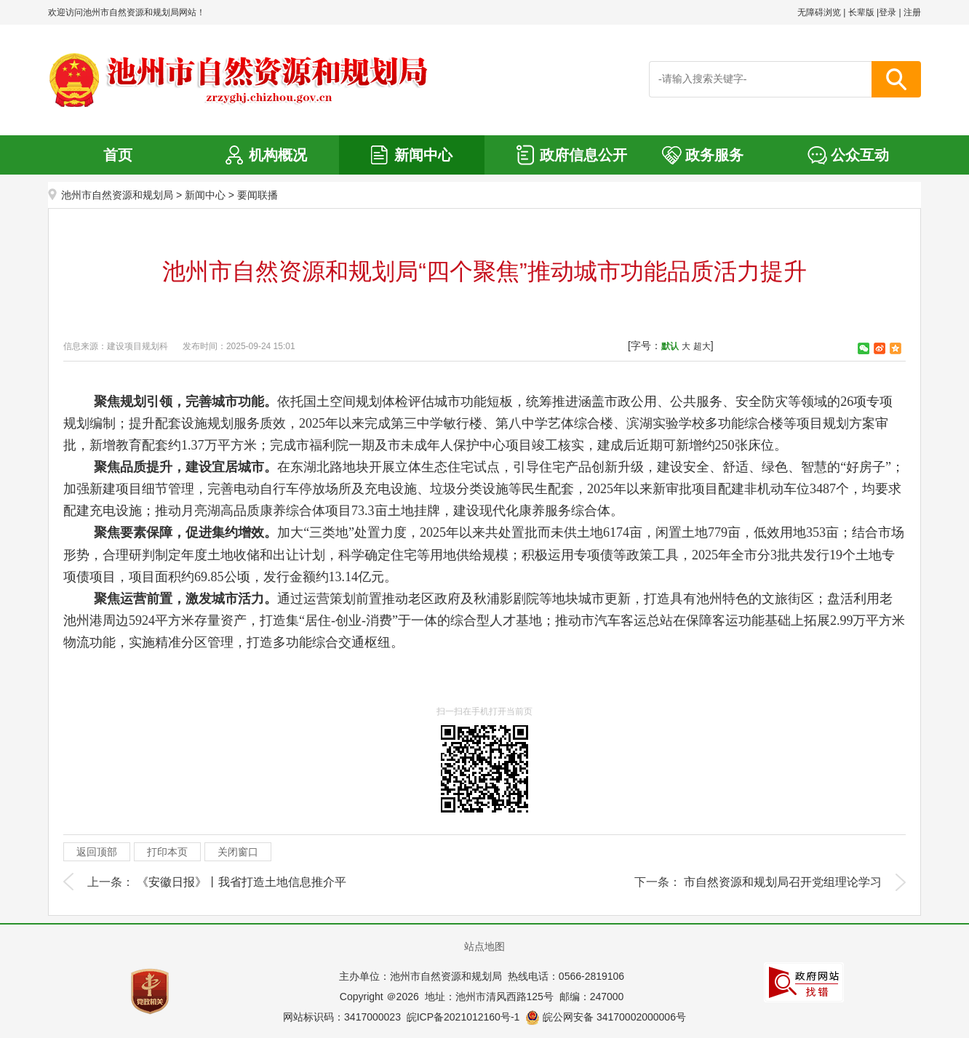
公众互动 (860, 155)
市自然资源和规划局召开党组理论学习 (783, 882)
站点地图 (484, 946)
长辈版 (861, 12)
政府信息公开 (583, 155)
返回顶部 (96, 852)
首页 (117, 155)
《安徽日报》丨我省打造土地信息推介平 (241, 882)
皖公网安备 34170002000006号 (605, 1017)
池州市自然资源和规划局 (117, 195)
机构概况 (278, 155)
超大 (702, 346)
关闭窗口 (238, 852)
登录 (887, 12)
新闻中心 (423, 155)
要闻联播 (257, 195)
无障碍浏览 (819, 12)
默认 (670, 346)
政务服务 (714, 155)
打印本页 (167, 852)
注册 (912, 12)
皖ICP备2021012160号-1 (463, 1017)
